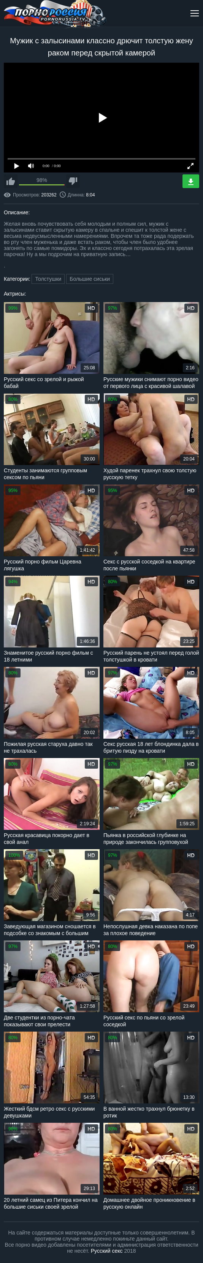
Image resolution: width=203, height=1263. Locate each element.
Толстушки (48, 279)
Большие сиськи (90, 279)
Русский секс (107, 1251)
